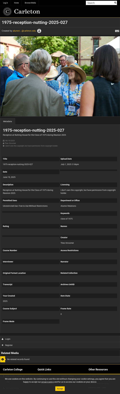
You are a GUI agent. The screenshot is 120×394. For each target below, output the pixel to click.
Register (7, 345)
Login (6, 339)
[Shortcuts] (117, 30)
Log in (5, 3)
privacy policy (47, 381)
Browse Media (30, 3)
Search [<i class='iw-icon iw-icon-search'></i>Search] (115, 3)
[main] (60, 191)
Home (16, 3)
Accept (60, 388)
